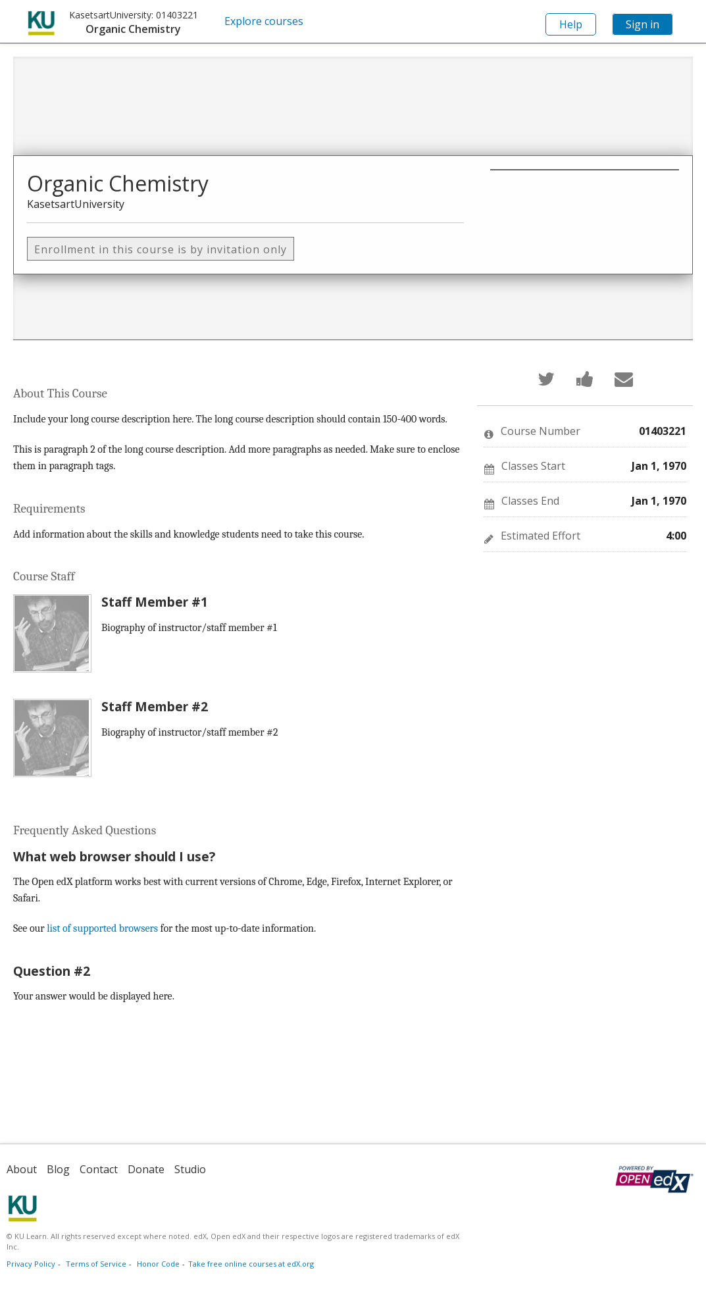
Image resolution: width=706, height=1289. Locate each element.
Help (570, 24)
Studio (190, 1169)
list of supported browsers (102, 928)
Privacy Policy (31, 1264)
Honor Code (158, 1264)
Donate (146, 1169)
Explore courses (263, 21)
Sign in (642, 24)
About (22, 1169)
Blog (58, 1169)
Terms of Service (96, 1264)
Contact (99, 1169)
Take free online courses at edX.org (251, 1264)
